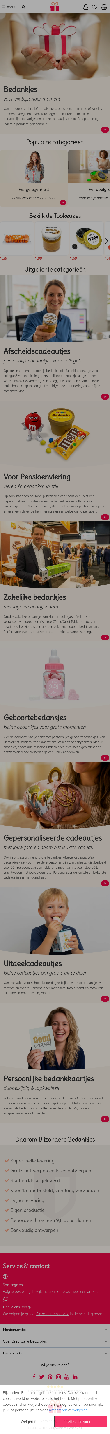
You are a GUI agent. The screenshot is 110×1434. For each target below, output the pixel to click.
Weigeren (29, 1421)
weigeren (79, 1409)
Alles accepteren (81, 1421)
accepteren (58, 1409)
